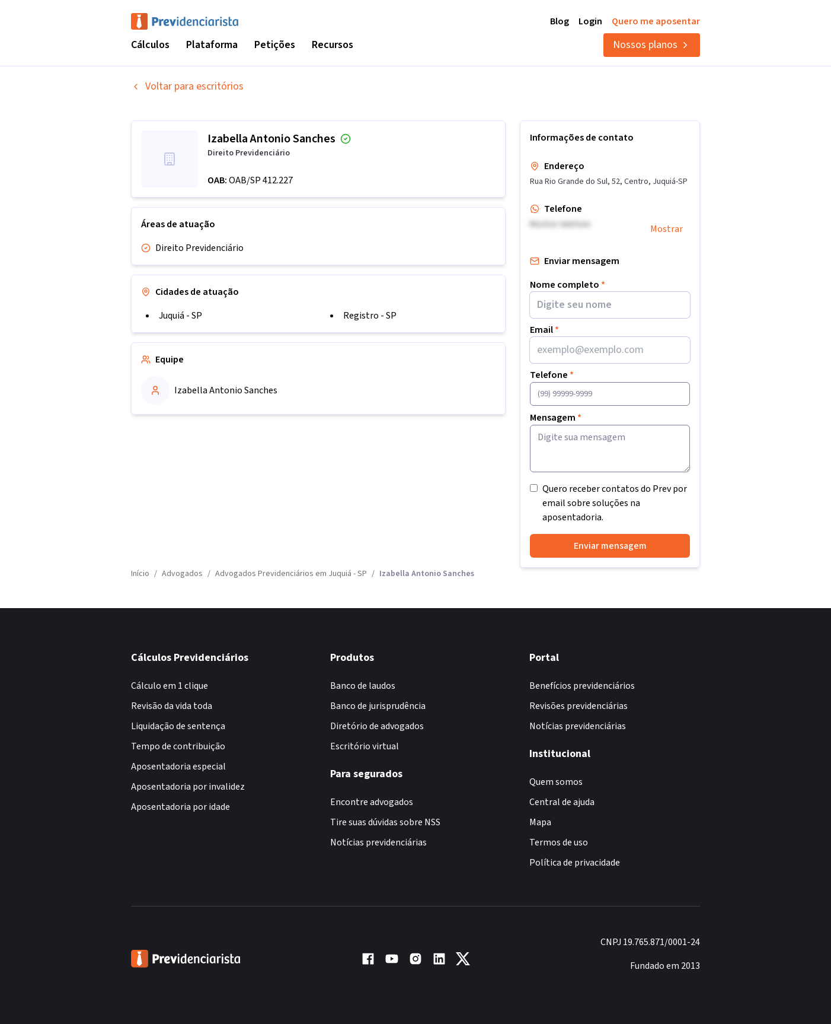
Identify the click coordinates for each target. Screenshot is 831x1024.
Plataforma (212, 44)
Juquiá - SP (180, 315)
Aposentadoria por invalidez (188, 786)
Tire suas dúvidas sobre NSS (385, 822)
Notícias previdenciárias (378, 842)
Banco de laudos (362, 685)
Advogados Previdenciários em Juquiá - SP (291, 574)
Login (590, 21)
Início (140, 574)
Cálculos (150, 44)
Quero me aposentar (656, 21)
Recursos (332, 44)
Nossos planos (652, 44)
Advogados (182, 574)
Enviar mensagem (610, 545)
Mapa (540, 822)
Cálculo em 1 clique (169, 685)
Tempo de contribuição (178, 746)
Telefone (552, 374)
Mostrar (666, 229)
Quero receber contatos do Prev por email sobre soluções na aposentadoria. (614, 503)
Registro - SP (370, 315)
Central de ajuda (562, 802)
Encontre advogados (371, 802)
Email (544, 329)
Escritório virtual (364, 746)
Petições (274, 44)
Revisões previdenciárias (578, 706)
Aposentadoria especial (178, 766)
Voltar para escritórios (187, 86)
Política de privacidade (574, 862)
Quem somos (556, 782)
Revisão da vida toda (171, 706)
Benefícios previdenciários (582, 685)
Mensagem (555, 417)
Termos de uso (558, 842)
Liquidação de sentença (178, 726)
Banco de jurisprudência (378, 706)
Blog (559, 21)
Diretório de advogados (377, 726)
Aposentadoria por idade (180, 807)
